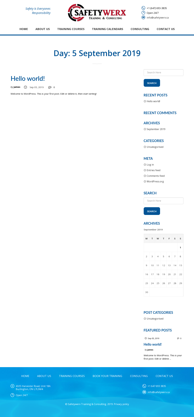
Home (23, 29)
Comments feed (156, 176)
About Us (42, 29)
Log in (150, 164)
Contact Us (166, 29)
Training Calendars (107, 29)
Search (152, 83)
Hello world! (28, 78)
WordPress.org (155, 181)
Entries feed (153, 170)
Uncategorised (155, 147)
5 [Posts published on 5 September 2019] (163, 256)
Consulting (140, 29)
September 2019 (156, 129)
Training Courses (70, 29)
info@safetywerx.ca (158, 17)
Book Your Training (107, 376)
